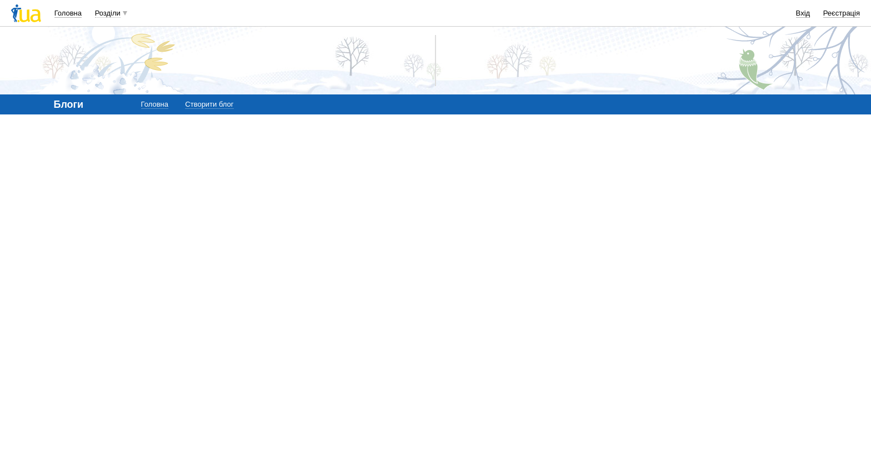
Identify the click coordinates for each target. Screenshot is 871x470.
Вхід (803, 13)
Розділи (108, 13)
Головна (68, 13)
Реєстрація (841, 13)
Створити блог (209, 104)
